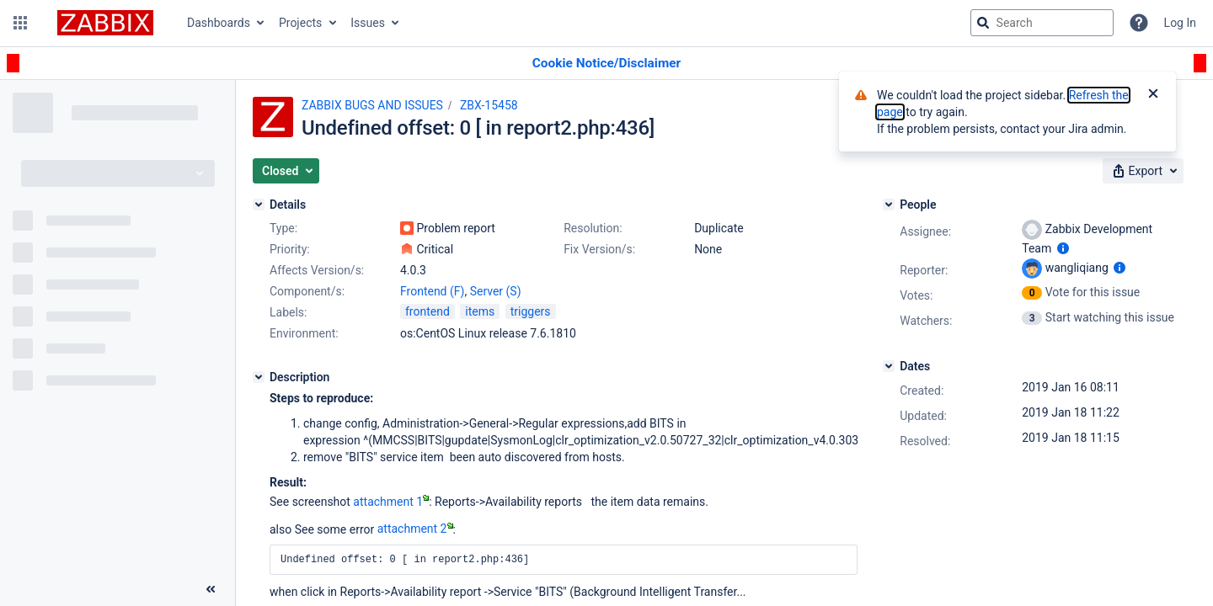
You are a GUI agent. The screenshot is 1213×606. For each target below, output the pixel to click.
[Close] (1153, 95)
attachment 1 (391, 501)
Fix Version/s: (599, 249)
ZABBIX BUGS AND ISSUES (372, 105)
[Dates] (889, 366)
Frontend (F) (432, 291)
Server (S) (495, 291)
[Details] (259, 204)
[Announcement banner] (606, 63)
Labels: (288, 312)
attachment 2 (415, 528)
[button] (20, 23)
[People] (889, 204)
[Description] (259, 377)
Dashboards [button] (218, 22)
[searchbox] (1042, 22)
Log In (1180, 22)
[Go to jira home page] (105, 23)
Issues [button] (367, 22)
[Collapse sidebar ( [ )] (211, 589)
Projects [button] (300, 22)
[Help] (1138, 22)
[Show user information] (1063, 248)
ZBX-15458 (489, 105)
